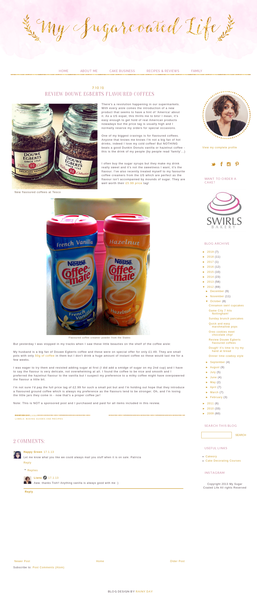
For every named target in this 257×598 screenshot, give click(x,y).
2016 (210, 266)
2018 (210, 256)
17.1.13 (49, 451)
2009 (210, 413)
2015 (210, 271)
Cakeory (211, 456)
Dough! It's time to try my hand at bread (226, 349)
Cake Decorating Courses (223, 460)
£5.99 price (134, 183)
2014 (210, 276)
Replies (32, 470)
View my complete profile (219, 147)
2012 (210, 286)
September (217, 362)
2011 (210, 403)
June (213, 377)
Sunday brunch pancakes (226, 318)
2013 (210, 281)
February (216, 397)
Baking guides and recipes (44, 419)
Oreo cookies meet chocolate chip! (222, 333)
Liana (38, 477)
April (213, 387)
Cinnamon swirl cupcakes (226, 305)
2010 (210, 408)
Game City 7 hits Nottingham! (220, 312)
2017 (210, 261)
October (215, 301)
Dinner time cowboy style (226, 355)
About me (89, 71)
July (213, 372)
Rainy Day (144, 591)
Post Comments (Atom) (48, 567)
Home (64, 71)
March (214, 392)
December (217, 291)
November (217, 296)
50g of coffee (45, 355)
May (213, 382)
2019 (210, 251)
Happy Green (33, 451)
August (215, 367)
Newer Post (22, 561)
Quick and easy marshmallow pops (223, 325)
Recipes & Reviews (163, 71)
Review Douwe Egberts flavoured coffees (225, 341)
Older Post (177, 561)
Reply (27, 462)
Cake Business (122, 71)
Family (196, 71)
